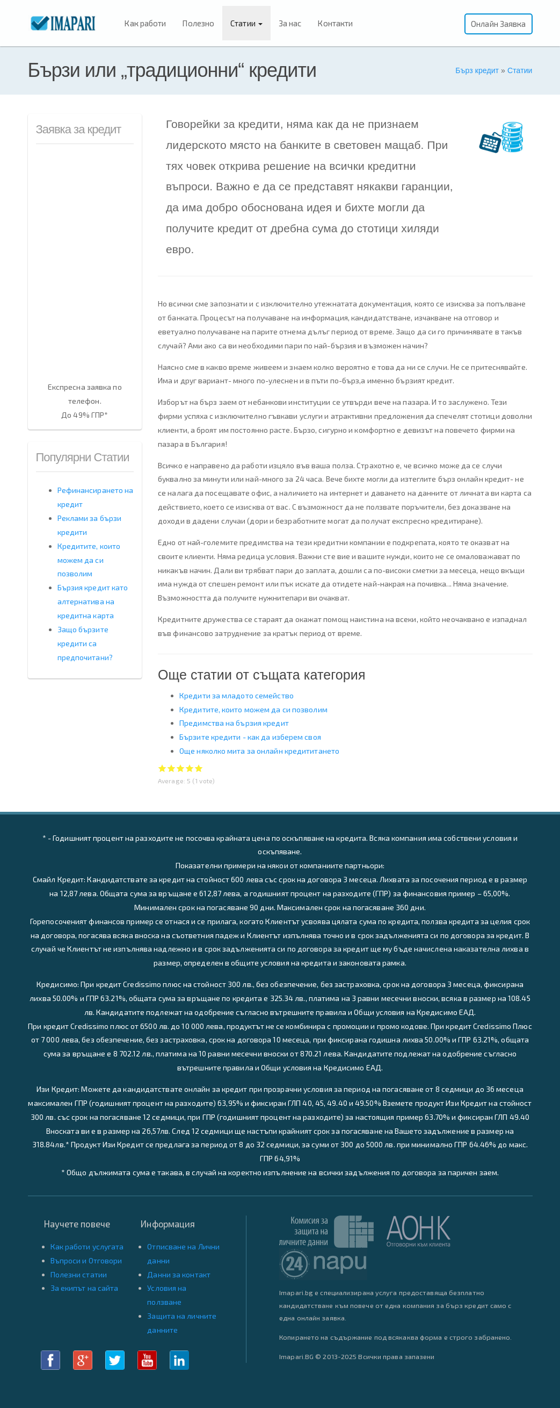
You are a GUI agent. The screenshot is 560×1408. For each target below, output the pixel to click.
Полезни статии (78, 1274)
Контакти (335, 23)
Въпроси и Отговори (86, 1260)
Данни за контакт (178, 1274)
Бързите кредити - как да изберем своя (250, 736)
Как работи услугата (87, 1246)
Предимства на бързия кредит (234, 722)
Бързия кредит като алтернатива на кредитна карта (92, 601)
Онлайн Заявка (498, 23)
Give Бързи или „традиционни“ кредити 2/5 (171, 768)
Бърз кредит (477, 70)
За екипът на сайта (84, 1287)
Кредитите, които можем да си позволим (253, 709)
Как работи (145, 23)
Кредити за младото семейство (236, 695)
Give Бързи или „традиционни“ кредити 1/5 (162, 768)
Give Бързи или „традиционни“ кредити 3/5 (180, 768)
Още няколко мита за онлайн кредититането (259, 750)
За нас (290, 23)
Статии (246, 23)
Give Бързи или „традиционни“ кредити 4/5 (189, 768)
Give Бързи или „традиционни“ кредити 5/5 (198, 768)
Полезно (198, 23)
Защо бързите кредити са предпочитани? (85, 643)
